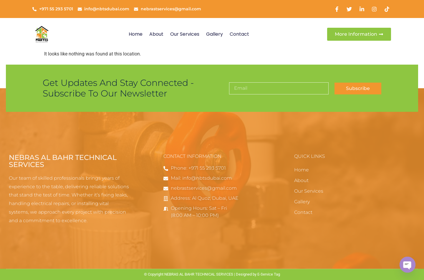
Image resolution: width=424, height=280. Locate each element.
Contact (239, 34)
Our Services (184, 34)
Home (136, 34)
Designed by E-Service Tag (258, 274)
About (156, 34)
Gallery (214, 34)
